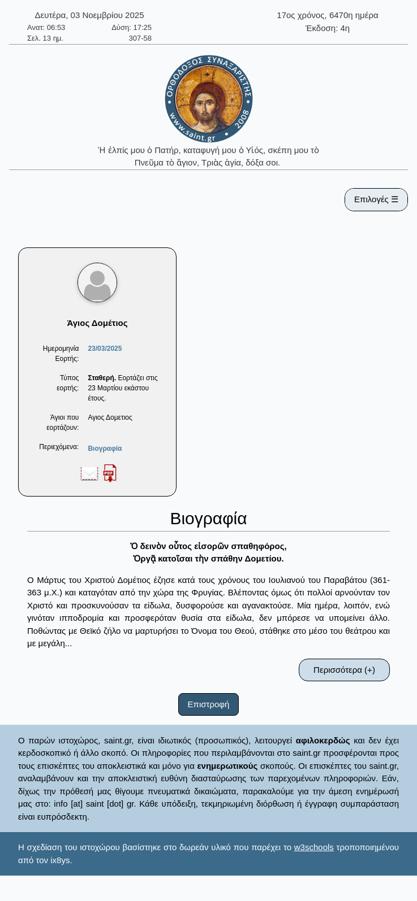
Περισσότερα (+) (344, 669)
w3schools (314, 847)
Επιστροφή (209, 704)
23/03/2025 (105, 348)
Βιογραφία (105, 448)
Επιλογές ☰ (376, 199)
